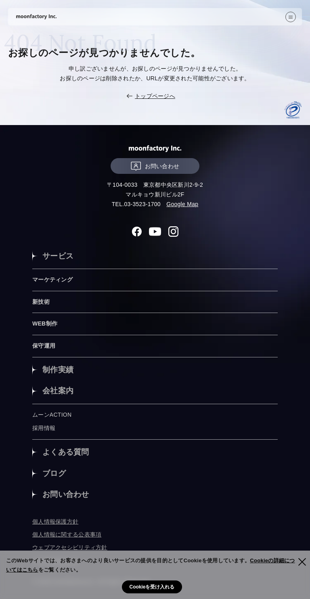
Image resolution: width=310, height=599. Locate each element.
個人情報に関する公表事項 (66, 534)
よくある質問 (65, 452)
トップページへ (155, 96)
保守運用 (43, 345)
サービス (57, 256)
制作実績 (57, 369)
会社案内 (57, 390)
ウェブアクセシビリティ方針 (69, 547)
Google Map (182, 204)
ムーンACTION (51, 414)
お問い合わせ (155, 166)
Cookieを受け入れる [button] (151, 587)
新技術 (41, 301)
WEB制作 (44, 323)
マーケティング (52, 279)
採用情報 (43, 428)
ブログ (54, 473)
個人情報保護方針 (55, 521)
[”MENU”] (290, 17)
